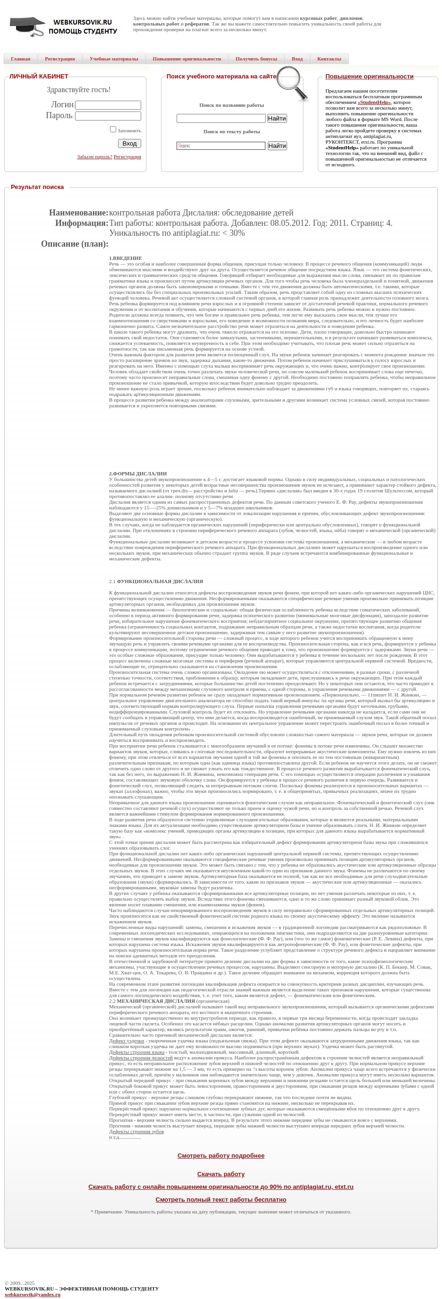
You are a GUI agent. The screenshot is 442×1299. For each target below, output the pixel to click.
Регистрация (127, 156)
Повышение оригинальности (369, 76)
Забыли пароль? (94, 156)
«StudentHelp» (374, 102)
